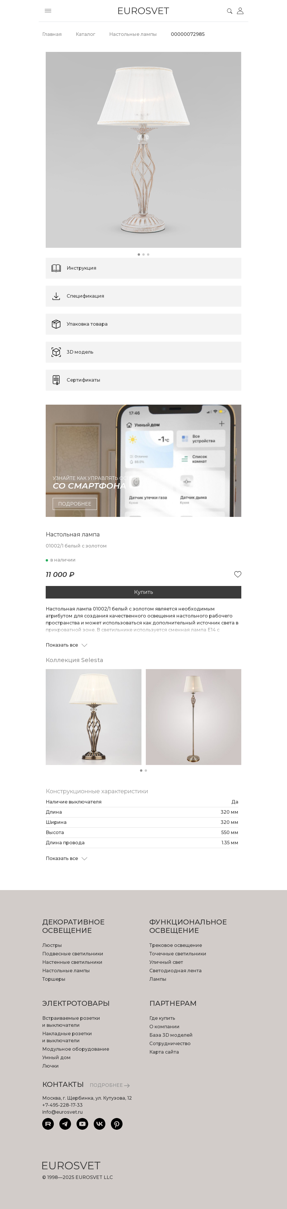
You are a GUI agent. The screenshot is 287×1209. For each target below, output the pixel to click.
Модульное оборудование (75, 1049)
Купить (143, 592)
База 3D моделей (171, 1035)
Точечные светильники (177, 954)
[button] (139, 254)
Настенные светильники (72, 962)
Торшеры (53, 979)
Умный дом (56, 1057)
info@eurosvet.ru (62, 1112)
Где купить (162, 1018)
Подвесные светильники (72, 954)
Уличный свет (166, 962)
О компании (164, 1026)
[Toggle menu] (48, 11)
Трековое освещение (175, 945)
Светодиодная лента (175, 970)
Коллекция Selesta (74, 660)
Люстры (52, 945)
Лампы (157, 979)
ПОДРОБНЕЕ (110, 1085)
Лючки (50, 1066)
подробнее (74, 504)
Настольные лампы (66, 970)
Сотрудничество (170, 1043)
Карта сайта (164, 1052)
